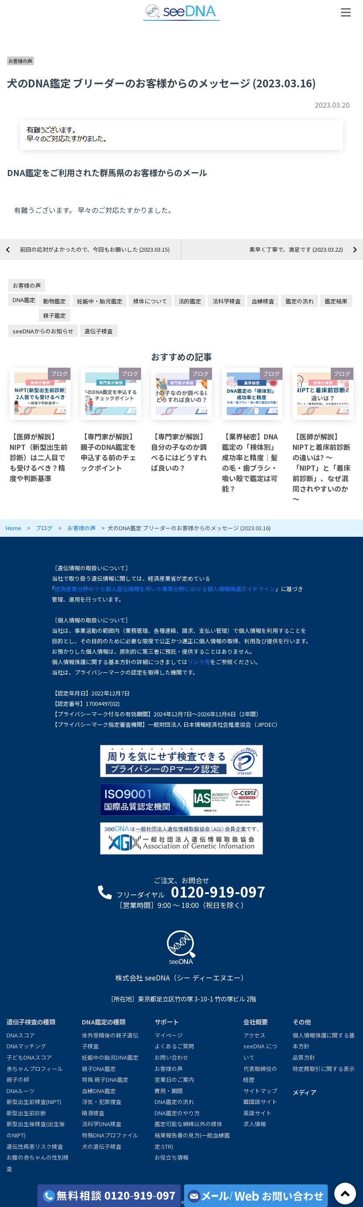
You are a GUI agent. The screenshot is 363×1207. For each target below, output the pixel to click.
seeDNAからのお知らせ (43, 331)
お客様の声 (20, 60)
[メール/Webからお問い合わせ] (256, 1195)
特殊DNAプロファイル (110, 1135)
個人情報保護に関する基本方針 (323, 1041)
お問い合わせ (171, 1057)
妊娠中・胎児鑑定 (99, 301)
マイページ (169, 1035)
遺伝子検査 (98, 331)
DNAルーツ (21, 1091)
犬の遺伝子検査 (101, 1146)
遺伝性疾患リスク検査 (35, 1146)
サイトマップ (260, 1091)
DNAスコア (21, 1035)
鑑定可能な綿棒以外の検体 (188, 1124)
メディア (304, 1092)
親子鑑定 (54, 315)
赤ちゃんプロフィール (35, 1068)
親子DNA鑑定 (99, 1068)
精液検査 (93, 1113)
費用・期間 (169, 1091)
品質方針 (303, 1057)
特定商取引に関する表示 (323, 1068)
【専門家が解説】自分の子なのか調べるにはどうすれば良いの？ (179, 452)
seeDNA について (260, 1051)
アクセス (254, 1035)
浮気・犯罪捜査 (101, 1101)
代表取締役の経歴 (260, 1074)
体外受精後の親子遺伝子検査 (110, 1041)
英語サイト (257, 1113)
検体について (150, 301)
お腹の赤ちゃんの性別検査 (38, 1163)
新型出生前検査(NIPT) (34, 1101)
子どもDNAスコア (29, 1057)
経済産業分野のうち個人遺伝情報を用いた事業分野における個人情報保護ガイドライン (164, 589)
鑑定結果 (336, 301)
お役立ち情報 (171, 1157)
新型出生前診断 (26, 1113)
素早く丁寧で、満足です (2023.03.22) (296, 249)
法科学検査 (226, 301)
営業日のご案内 (174, 1079)
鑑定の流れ (300, 301)
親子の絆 (18, 1079)
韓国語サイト (260, 1101)
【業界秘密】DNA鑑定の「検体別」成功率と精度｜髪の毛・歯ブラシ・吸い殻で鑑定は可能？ (250, 462)
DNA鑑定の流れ (174, 1101)
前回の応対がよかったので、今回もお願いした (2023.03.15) (95, 249)
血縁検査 (263, 301)
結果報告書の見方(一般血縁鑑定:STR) (192, 1140)
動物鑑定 (54, 301)
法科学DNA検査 (101, 1124)
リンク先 (199, 662)
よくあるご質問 (174, 1046)
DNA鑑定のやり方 (177, 1113)
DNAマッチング (26, 1046)
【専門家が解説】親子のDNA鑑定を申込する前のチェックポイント (108, 452)
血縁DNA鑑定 (99, 1091)
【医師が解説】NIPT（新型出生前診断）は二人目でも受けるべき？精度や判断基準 (38, 457)
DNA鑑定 (24, 300)
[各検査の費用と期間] (109, 1195)
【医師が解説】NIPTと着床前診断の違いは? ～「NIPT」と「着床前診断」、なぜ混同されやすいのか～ (321, 467)
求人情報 (254, 1124)
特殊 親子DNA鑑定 (105, 1079)
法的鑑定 (189, 301)
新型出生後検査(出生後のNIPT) (36, 1129)
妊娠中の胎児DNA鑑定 (110, 1057)
